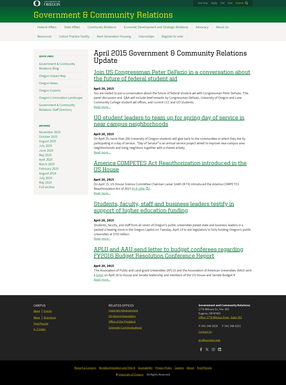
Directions (50, 318)
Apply (214, 3)
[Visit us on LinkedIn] (220, 350)
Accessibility (145, 368)
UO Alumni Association (122, 316)
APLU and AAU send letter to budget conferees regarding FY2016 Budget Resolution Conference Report (168, 252)
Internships (146, 36)
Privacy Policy (163, 368)
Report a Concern (85, 368)
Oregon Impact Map (52, 76)
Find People (41, 324)
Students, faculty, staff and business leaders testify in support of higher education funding (164, 207)
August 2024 (47, 173)
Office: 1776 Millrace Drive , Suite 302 (220, 317)
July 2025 (45, 146)
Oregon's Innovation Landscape (60, 98)
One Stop (203, 3)
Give (230, 3)
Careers (179, 368)
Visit (222, 3)
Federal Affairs (47, 27)
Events (48, 311)
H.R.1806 (139, 188)
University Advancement (123, 311)
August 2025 (47, 141)
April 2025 (46, 159)
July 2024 (45, 178)
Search (239, 3)
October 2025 (48, 136)
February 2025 (49, 168)
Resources (44, 36)
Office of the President (122, 322)
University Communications (125, 328)
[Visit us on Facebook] (201, 350)
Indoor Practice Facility (74, 36)
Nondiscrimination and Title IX (117, 368)
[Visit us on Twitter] (207, 350)
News (37, 311)
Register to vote (172, 36)
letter (99, 275)
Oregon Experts (50, 90)
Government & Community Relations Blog (57, 66)
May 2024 (45, 182)
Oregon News (48, 83)
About (190, 368)
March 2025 (47, 164)
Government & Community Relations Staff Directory (57, 107)
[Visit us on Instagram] (213, 350)
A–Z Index (40, 329)
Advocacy (202, 27)
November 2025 (50, 132)
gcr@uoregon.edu (209, 340)
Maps (37, 318)
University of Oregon (131, 375)
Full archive (47, 187)
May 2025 (45, 155)
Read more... (102, 107)
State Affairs (72, 27)
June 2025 (46, 150)
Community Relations (102, 27)
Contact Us (205, 332)
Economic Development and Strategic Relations (156, 27)
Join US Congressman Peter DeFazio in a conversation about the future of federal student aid (172, 75)
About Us (222, 27)
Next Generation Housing (114, 36)
